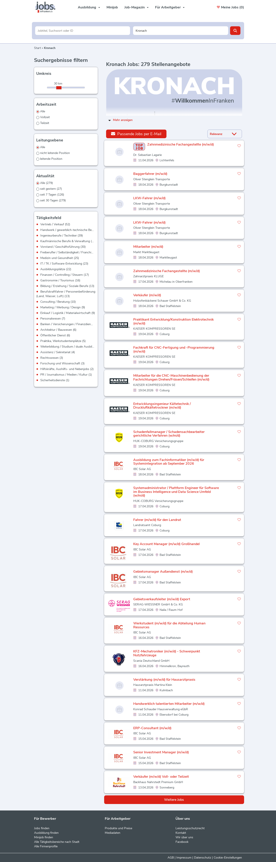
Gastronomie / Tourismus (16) (60, 280)
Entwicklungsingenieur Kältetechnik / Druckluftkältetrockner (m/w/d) (162, 405)
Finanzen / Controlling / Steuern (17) (64, 275)
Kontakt (181, 833)
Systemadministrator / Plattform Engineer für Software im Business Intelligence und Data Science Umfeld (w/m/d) (176, 492)
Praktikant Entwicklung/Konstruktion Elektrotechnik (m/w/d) (173, 321)
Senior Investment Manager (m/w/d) (161, 752)
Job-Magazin (136, 7)
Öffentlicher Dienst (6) (55, 335)
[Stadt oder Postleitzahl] (180, 30)
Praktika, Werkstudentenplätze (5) (63, 341)
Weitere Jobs (174, 799)
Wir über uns (184, 837)
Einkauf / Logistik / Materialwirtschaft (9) (67, 313)
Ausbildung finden (46, 833)
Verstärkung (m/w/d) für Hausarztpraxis (164, 679)
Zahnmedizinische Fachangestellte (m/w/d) (180, 145)
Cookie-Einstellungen (228, 858)
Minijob (112, 7)
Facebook (182, 842)
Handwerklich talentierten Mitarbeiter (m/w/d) (169, 703)
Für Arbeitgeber (170, 7)
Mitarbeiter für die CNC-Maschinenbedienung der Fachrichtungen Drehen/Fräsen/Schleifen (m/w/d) (171, 377)
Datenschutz (202, 858)
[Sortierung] (219, 134)
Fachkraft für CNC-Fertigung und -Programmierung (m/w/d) (173, 349)
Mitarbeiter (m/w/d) (148, 246)
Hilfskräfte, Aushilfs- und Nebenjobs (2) (67, 369)
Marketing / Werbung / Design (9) (62, 307)
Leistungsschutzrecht (190, 828)
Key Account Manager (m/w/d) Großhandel (166, 544)
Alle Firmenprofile (46, 846)
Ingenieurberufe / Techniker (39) (61, 236)
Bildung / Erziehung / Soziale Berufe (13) (67, 286)
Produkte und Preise (118, 828)
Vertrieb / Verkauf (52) (55, 224)
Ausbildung (89, 7)
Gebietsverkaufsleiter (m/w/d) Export (161, 599)
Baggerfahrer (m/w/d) (150, 173)
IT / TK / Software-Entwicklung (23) (64, 264)
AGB (171, 858)
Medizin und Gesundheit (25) (59, 258)
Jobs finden (41, 828)
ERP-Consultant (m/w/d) (152, 728)
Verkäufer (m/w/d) (147, 295)
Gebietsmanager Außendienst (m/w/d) (163, 571)
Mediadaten (112, 833)
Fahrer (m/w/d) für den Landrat (157, 519)
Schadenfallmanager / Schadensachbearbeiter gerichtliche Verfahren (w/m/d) (169, 433)
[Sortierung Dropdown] (235, 134)
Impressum (183, 858)
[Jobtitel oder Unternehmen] (82, 30)
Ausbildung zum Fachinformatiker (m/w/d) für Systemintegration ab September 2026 (168, 462)
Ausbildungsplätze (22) (55, 269)
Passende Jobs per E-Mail (136, 133)
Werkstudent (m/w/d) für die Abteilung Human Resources (169, 625)
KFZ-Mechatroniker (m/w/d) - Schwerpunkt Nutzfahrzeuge (166, 653)
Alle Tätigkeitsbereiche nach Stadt (56, 842)
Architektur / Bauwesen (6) (58, 330)
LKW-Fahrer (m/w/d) (149, 198)
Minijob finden (43, 837)
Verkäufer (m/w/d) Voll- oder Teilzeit (161, 776)
